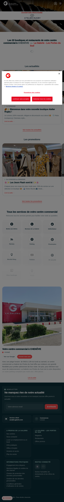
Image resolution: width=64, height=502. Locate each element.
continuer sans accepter (21, 99)
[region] (32, 88)
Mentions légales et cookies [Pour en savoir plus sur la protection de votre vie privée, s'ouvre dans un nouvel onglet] (14, 86)
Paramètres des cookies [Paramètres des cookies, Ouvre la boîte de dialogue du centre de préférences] (32, 92)
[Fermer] (59, 73)
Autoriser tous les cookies (42, 99)
